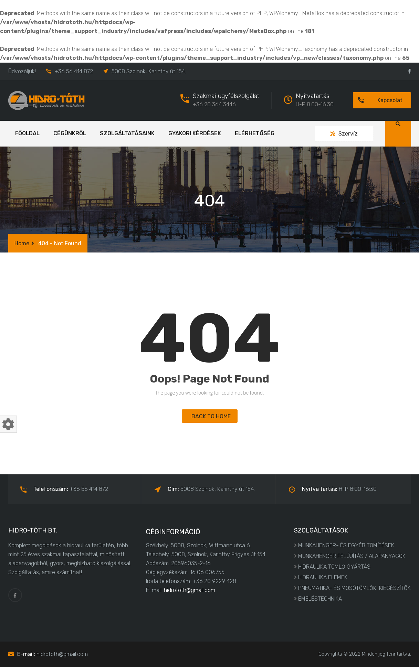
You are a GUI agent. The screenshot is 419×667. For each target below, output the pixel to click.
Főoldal (27, 133)
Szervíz (344, 133)
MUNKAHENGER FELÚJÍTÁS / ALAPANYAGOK (352, 556)
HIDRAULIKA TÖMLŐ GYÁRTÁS (334, 566)
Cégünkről (69, 133)
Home (21, 243)
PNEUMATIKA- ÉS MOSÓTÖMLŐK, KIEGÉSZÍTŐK (354, 588)
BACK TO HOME (210, 416)
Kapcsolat (377, 100)
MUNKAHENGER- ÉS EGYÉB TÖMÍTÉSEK (346, 545)
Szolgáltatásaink (127, 133)
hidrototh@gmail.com (189, 590)
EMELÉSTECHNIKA (320, 598)
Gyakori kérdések (194, 133)
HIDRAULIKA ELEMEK (322, 577)
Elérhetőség (254, 133)
